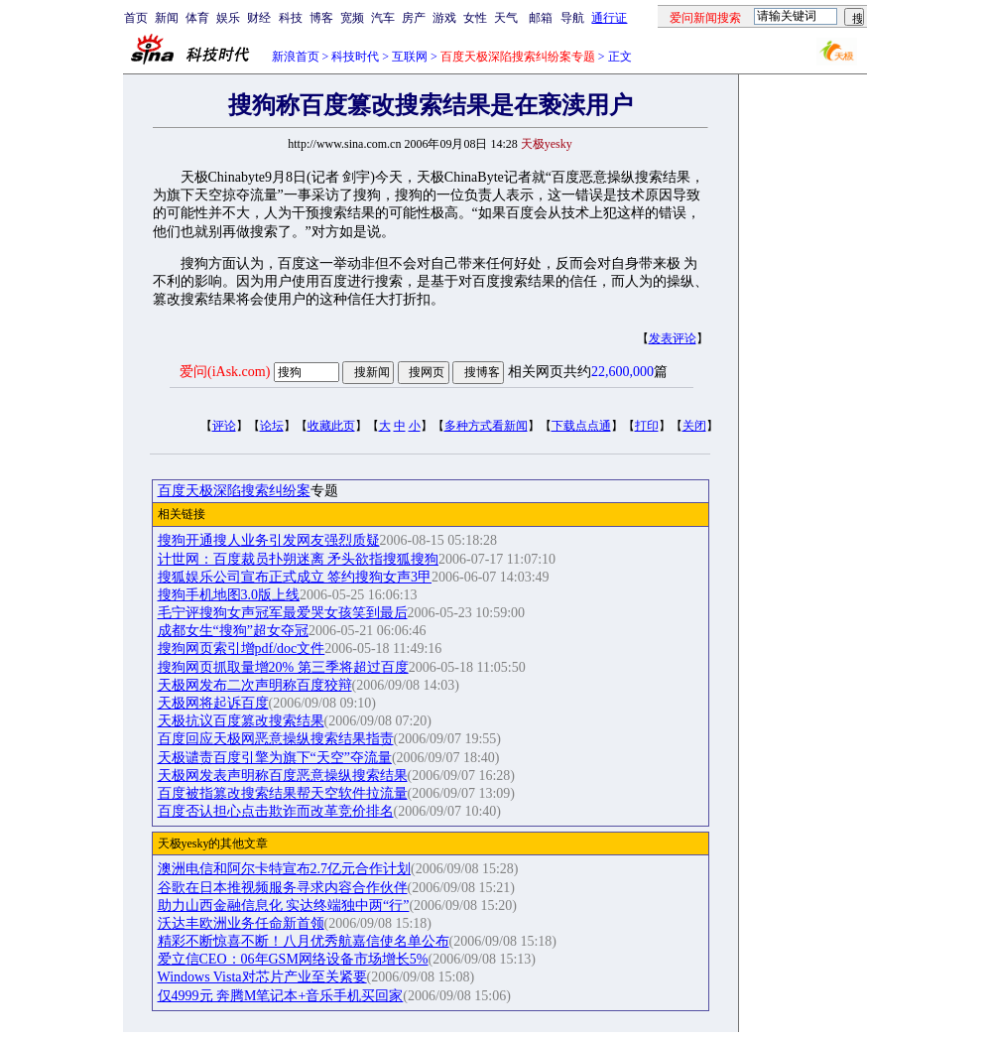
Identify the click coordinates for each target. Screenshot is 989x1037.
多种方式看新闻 (486, 426)
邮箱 (541, 18)
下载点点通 (581, 426)
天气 (506, 18)
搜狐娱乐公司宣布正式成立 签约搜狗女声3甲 (295, 577)
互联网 (410, 57)
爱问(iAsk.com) (225, 371)
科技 (291, 18)
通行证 (609, 18)
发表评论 (672, 338)
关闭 (694, 426)
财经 (259, 18)
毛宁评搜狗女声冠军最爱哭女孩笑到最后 (283, 612)
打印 (647, 426)
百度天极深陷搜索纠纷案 (234, 490)
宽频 (352, 18)
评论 (224, 426)
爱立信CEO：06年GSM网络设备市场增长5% (293, 959)
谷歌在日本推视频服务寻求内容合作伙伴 (283, 887)
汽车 (383, 18)
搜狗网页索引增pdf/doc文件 (241, 648)
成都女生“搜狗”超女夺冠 (233, 630)
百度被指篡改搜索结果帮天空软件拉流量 (283, 793)
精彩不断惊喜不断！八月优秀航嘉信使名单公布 (303, 941)
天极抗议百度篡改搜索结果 (241, 720)
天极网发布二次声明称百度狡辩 (255, 685)
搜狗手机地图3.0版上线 (229, 594)
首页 (136, 18)
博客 (321, 18)
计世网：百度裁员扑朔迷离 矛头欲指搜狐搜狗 (298, 559)
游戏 (444, 18)
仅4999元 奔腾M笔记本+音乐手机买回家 (281, 995)
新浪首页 (295, 57)
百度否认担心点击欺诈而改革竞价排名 (276, 811)
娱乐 (228, 18)
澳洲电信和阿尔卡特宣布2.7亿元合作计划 (285, 868)
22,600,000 (622, 371)
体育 (197, 18)
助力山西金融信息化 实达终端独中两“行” (284, 905)
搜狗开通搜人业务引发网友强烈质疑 (269, 540)
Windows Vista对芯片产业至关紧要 (262, 977)
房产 (414, 18)
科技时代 (355, 57)
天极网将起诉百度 (213, 703)
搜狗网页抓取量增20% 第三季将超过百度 (283, 667)
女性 (475, 18)
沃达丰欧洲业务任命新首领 (241, 923)
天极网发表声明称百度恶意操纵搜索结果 (283, 775)
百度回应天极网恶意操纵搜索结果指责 (276, 738)
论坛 (272, 426)
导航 (572, 18)
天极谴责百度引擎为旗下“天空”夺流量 (275, 757)
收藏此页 (331, 426)
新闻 (167, 18)
